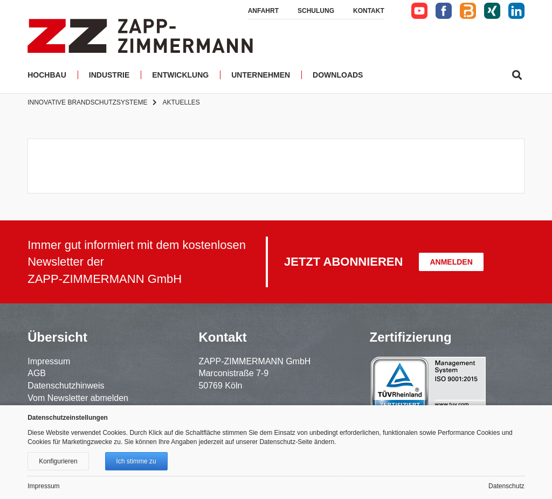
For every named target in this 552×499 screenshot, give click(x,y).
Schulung (316, 11)
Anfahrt (263, 11)
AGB (36, 373)
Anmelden (451, 262)
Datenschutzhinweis (65, 385)
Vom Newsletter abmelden (77, 398)
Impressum (48, 361)
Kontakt (368, 11)
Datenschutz (506, 486)
